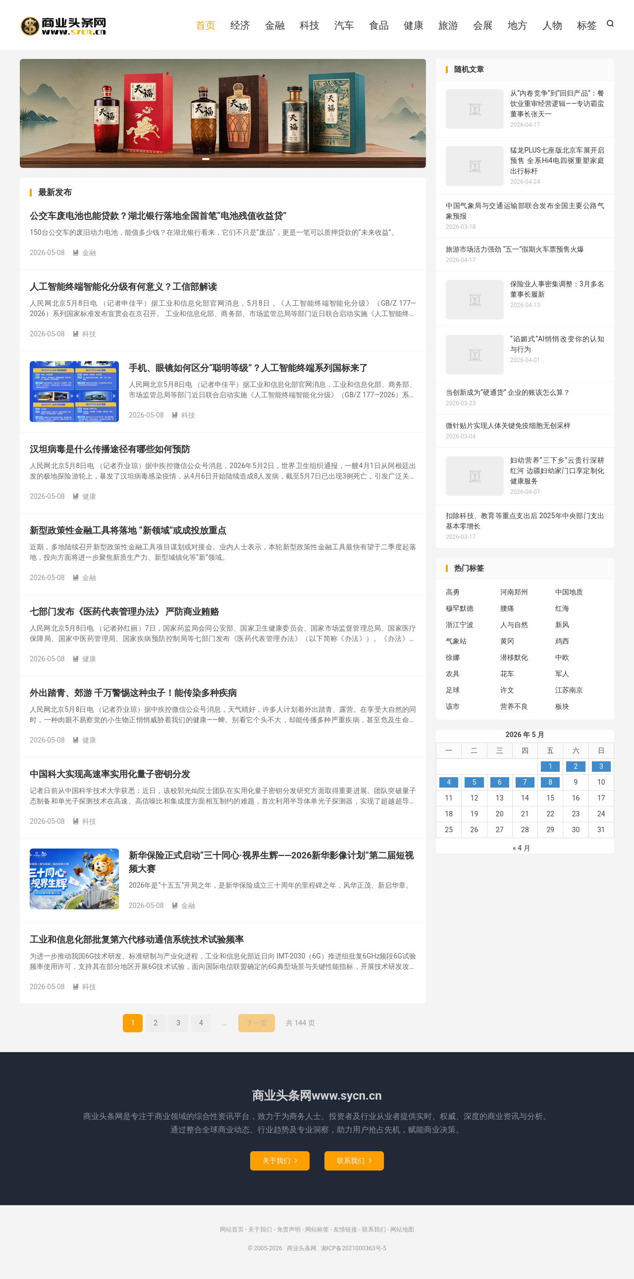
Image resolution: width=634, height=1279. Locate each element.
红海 (562, 611)
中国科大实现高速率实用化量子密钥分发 (110, 777)
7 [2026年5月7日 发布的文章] (525, 785)
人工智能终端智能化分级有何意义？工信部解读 (123, 289)
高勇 (453, 595)
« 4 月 (521, 851)
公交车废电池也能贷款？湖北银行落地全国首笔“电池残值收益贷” (158, 218)
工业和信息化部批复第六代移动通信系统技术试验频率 (137, 942)
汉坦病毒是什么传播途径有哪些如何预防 (110, 452)
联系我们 (354, 1164)
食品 (379, 26)
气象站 (456, 644)
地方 (518, 26)
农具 (453, 677)
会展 (483, 26)
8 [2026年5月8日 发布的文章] (550, 785)
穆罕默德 (460, 611)
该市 (453, 709)
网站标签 (317, 1232)
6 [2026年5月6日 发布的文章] (500, 785)
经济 (240, 26)
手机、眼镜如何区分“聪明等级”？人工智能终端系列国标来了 (248, 371)
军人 (562, 677)
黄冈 (507, 644)
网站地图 (402, 1232)
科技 (309, 26)
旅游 (448, 26)
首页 (205, 26)
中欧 (562, 660)
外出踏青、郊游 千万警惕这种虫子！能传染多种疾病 (133, 696)
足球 (453, 693)
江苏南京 (569, 693)
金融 (275, 26)
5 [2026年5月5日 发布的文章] (474, 785)
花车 (507, 677)
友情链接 (345, 1232)
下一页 (256, 1026)
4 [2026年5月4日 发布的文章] (449, 785)
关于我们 (280, 1164)
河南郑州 (514, 595)
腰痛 (507, 611)
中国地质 (569, 595)
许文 (507, 693)
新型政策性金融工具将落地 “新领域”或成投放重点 (128, 533)
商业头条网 (63, 27)
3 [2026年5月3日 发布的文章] (601, 769)
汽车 (344, 26)
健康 (413, 26)
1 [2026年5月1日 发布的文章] (550, 769)
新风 (562, 628)
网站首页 (232, 1232)
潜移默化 (514, 660)
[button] (206, 162)
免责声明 (289, 1232)
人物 (552, 26)
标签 (587, 26)
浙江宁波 (460, 628)
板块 (562, 709)
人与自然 (514, 628)
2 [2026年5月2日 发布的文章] (576, 769)
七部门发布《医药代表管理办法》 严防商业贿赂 (124, 614)
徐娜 (453, 660)
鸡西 (562, 644)
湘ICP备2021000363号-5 (353, 1251)
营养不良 (514, 709)
